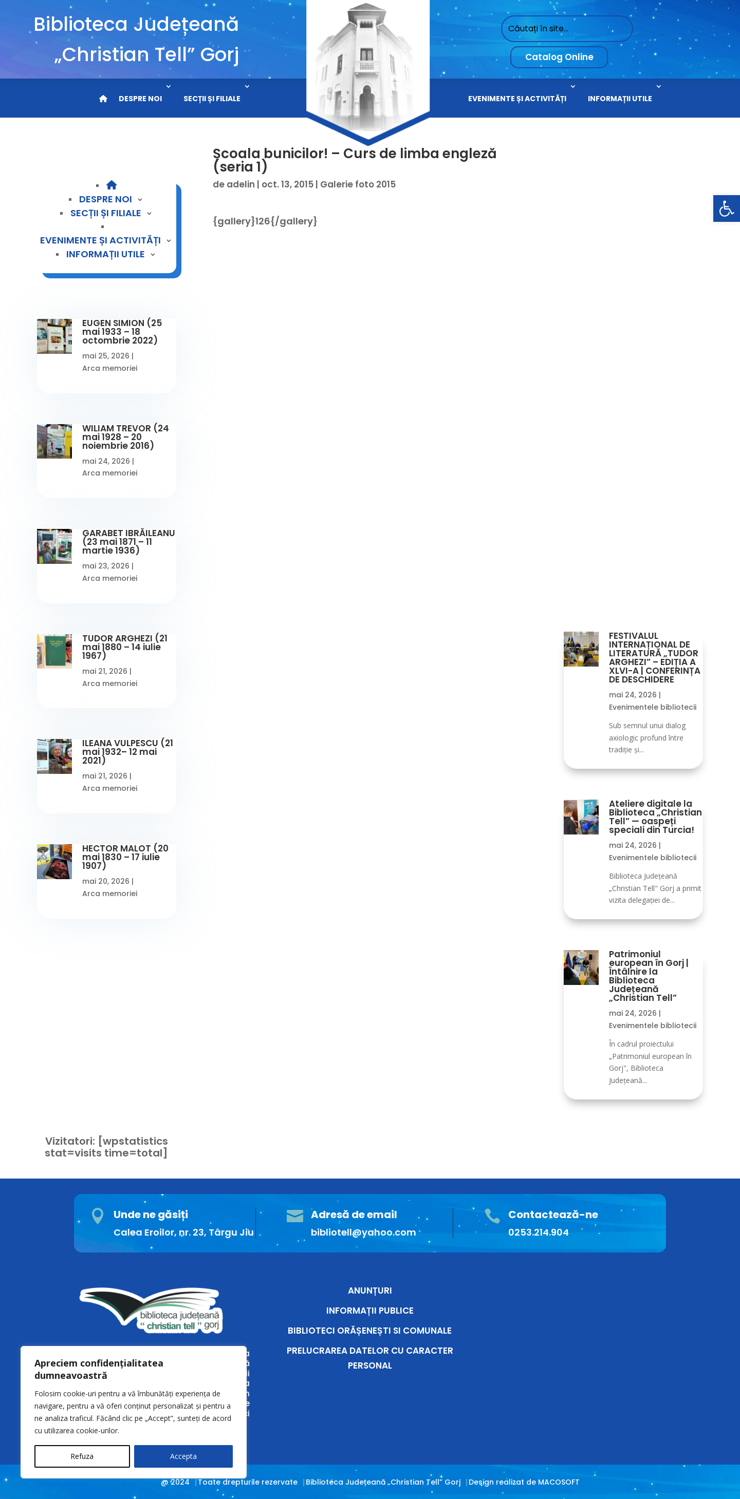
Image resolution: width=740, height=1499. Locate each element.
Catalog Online (559, 57)
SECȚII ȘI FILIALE (211, 98)
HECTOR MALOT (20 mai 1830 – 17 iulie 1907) (125, 857)
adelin (241, 184)
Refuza (82, 1456)
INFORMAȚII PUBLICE (370, 1310)
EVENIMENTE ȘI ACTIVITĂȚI (517, 98)
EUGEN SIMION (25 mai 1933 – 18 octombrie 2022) (122, 332)
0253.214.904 (538, 1232)
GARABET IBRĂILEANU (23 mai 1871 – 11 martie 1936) (128, 542)
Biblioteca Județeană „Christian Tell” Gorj (383, 1482)
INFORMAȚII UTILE (620, 98)
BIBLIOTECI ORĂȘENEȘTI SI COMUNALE (370, 1330)
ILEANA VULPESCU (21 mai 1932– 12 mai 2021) (127, 752)
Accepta (183, 1456)
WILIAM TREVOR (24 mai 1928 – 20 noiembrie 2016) (125, 437)
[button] (726, 208)
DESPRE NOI (140, 98)
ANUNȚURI (370, 1290)
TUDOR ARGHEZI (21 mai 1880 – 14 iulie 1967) (125, 647)
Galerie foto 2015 (358, 184)
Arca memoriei (109, 368)
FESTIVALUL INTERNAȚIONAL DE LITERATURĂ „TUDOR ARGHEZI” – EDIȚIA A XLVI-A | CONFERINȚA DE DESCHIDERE (654, 658)
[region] (134, 1412)
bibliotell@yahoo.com (363, 1232)
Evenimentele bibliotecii (652, 707)
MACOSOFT (559, 1482)
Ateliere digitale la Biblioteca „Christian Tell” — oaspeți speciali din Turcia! (655, 817)
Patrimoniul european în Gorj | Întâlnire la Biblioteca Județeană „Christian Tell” (649, 976)
